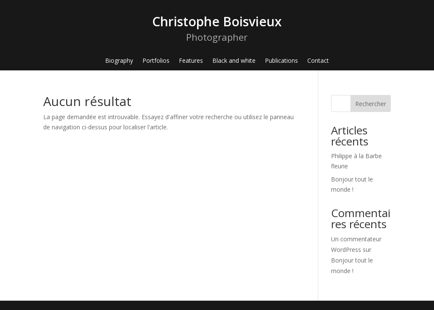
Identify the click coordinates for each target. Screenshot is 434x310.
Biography (119, 61)
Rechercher (370, 104)
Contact (318, 61)
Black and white (234, 61)
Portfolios (156, 61)
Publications (281, 61)
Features (191, 61)
